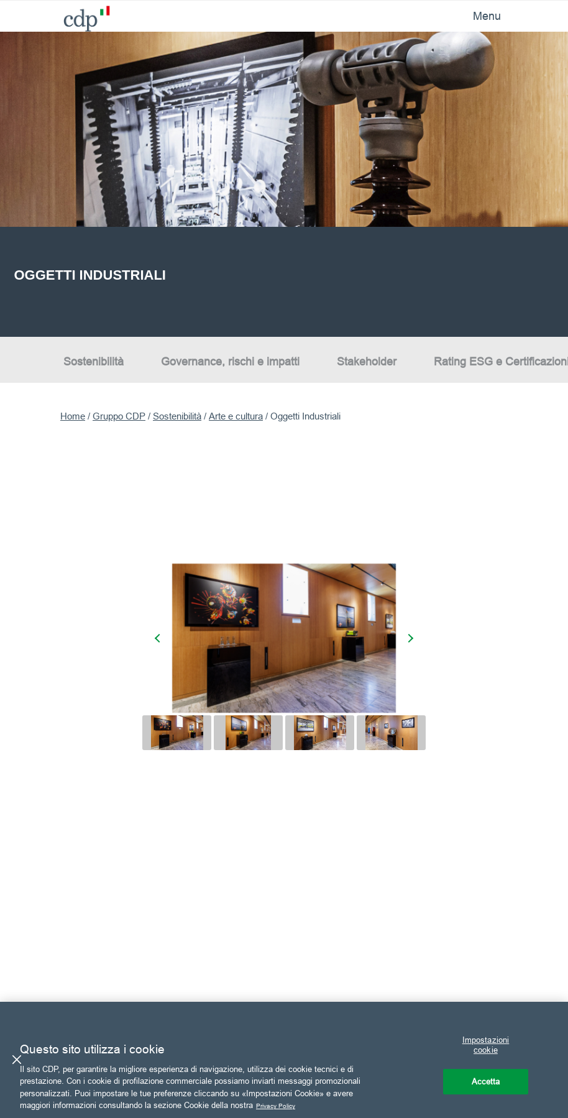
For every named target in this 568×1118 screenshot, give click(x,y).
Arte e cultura (236, 416)
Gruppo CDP (119, 416)
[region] (284, 1060)
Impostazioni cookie (486, 1045)
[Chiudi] (16, 1059)
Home (72, 416)
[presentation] (159, 637)
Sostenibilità (93, 360)
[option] (284, 184)
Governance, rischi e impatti (230, 360)
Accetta (486, 1081)
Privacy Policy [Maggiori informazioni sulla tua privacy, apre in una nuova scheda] (282, 1105)
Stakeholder (366, 360)
